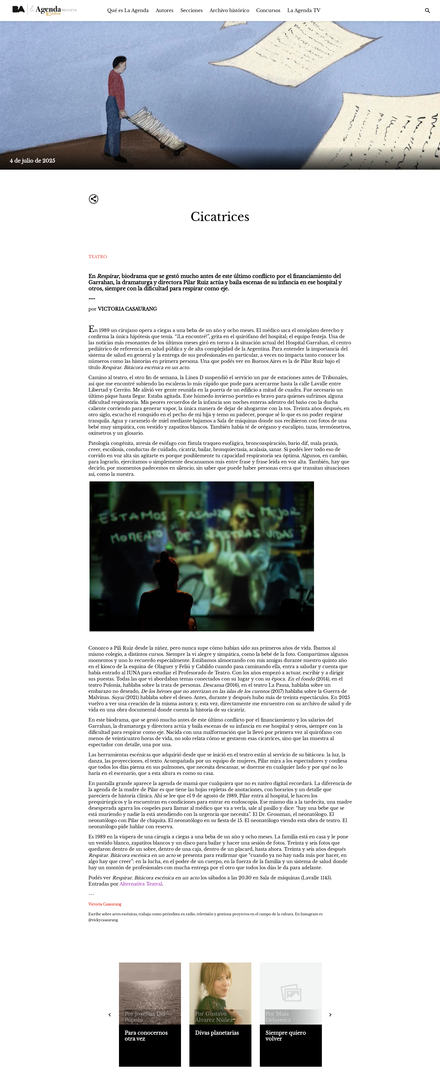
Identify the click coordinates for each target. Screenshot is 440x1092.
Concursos (268, 10)
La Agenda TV (303, 10)
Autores (164, 10)
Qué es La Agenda (128, 10)
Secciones (191, 10)
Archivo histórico (229, 10)
